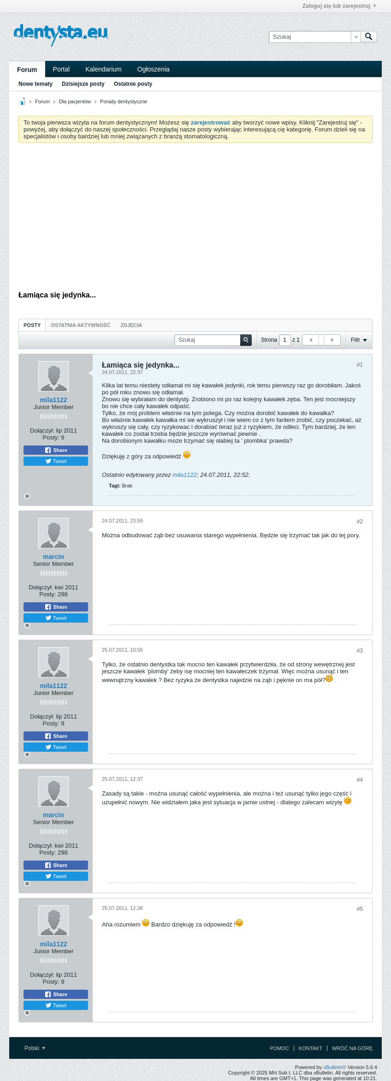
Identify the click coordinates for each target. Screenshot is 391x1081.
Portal (61, 69)
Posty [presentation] (32, 325)
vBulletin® (334, 1067)
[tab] (32, 325)
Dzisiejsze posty (83, 84)
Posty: (51, 437)
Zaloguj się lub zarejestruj (339, 6)
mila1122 (53, 400)
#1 (360, 365)
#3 (360, 650)
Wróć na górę (352, 1048)
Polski (34, 1048)
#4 (360, 780)
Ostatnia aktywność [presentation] (80, 325)
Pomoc (279, 1048)
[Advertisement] (195, 219)
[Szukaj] (315, 37)
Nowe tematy (35, 84)
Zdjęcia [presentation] (131, 325)
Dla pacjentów (75, 101)
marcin (53, 556)
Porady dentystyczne (123, 101)
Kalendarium (103, 69)
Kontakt (310, 1048)
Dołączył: (42, 430)
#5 (360, 909)
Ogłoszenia (153, 69)
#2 (360, 521)
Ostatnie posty (133, 84)
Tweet (55, 461)
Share (55, 450)
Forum (27, 69)
